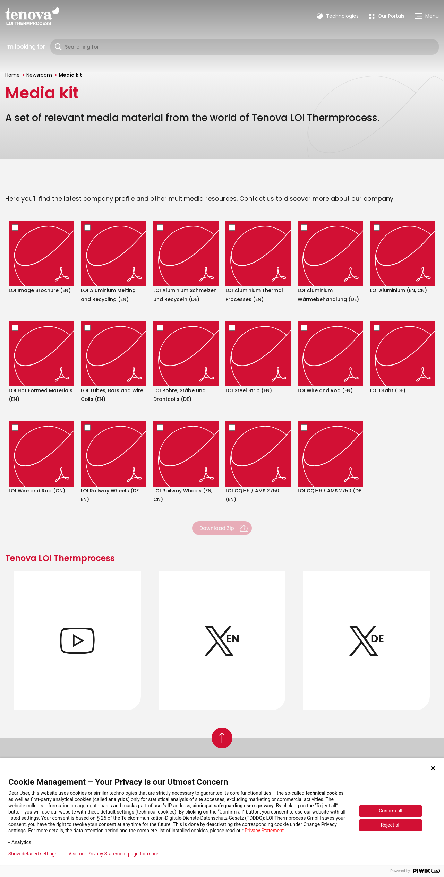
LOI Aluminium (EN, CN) (398, 290)
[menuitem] (386, 16)
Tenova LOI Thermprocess (60, 558)
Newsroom (39, 74)
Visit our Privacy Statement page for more (113, 854)
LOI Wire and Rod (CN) (37, 490)
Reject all (391, 825)
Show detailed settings (32, 854)
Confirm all (390, 811)
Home (12, 74)
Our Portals (386, 16)
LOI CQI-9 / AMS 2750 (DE (329, 490)
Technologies (338, 16)
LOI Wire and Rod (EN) (325, 390)
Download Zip (216, 528)
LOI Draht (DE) (387, 390)
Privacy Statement (264, 830)
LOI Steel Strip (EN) (248, 390)
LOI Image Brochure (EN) (40, 290)
